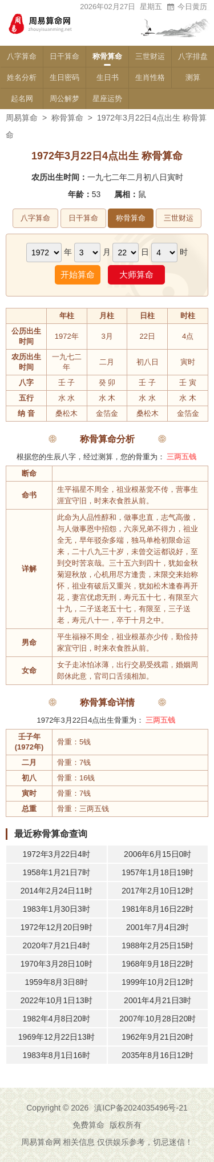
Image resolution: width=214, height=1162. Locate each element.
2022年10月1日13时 (56, 1000)
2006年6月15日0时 (157, 854)
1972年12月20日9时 (56, 927)
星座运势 (107, 98)
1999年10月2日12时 (157, 982)
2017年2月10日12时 (157, 890)
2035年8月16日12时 (157, 1055)
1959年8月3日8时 (56, 982)
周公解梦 (64, 98)
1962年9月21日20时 (157, 1036)
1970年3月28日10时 (56, 963)
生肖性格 (150, 77)
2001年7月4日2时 (157, 927)
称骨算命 (107, 56)
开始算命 (77, 274)
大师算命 (136, 274)
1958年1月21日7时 (56, 872)
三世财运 (150, 56)
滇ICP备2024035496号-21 (140, 1107)
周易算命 (22, 117)
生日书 (107, 77)
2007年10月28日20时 (157, 1018)
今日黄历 (186, 6)
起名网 (22, 98)
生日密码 (64, 77)
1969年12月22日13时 (56, 1036)
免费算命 (88, 1124)
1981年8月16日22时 (157, 908)
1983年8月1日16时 (56, 1055)
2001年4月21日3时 (157, 1000)
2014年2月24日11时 (56, 890)
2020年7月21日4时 (56, 945)
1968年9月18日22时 (157, 963)
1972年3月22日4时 (56, 854)
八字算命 (22, 56)
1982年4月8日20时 (56, 1018)
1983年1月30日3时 (56, 908)
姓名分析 (22, 77)
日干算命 (64, 56)
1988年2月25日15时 (157, 945)
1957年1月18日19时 (157, 872)
